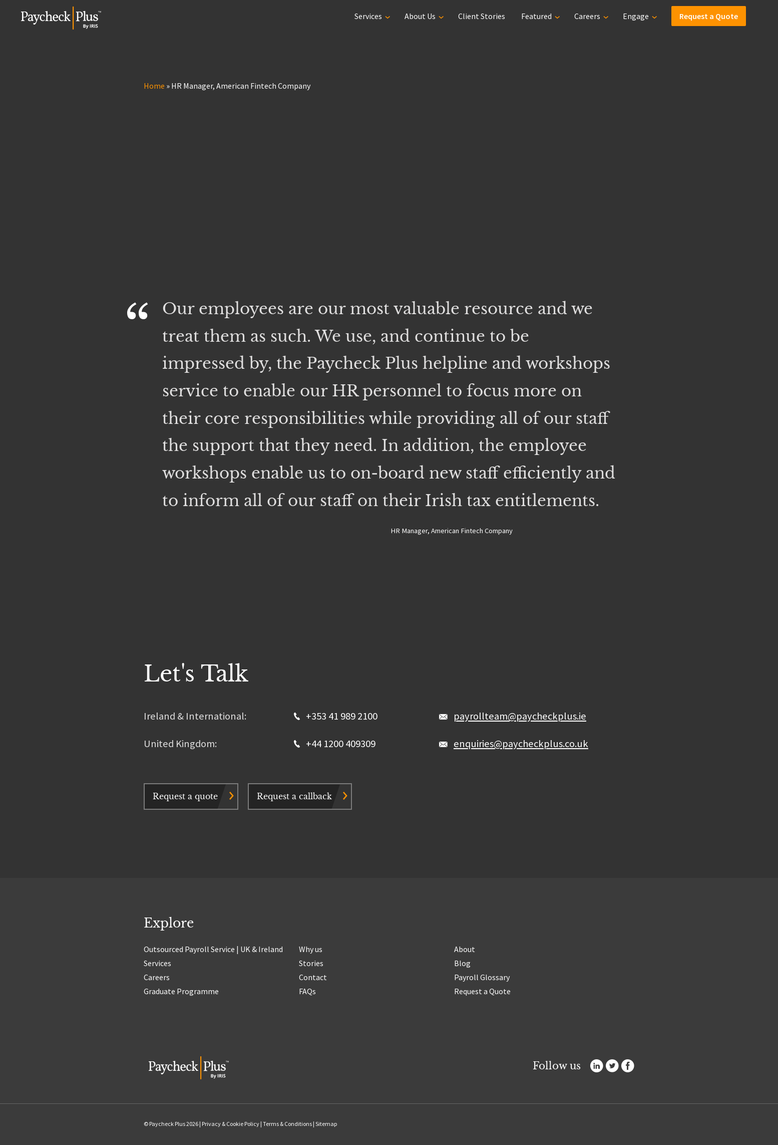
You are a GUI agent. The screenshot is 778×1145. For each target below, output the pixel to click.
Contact (313, 977)
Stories (311, 963)
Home (154, 86)
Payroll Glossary (482, 977)
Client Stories (481, 16)
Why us (310, 949)
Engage (636, 16)
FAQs (307, 991)
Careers (587, 16)
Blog (462, 963)
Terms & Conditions (287, 1123)
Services (368, 16)
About (464, 949)
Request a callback (294, 796)
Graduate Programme (181, 991)
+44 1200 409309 (334, 743)
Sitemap (326, 1123)
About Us (420, 16)
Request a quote (185, 796)
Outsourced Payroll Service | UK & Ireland (213, 949)
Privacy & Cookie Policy (230, 1123)
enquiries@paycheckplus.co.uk (521, 743)
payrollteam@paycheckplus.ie (520, 716)
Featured (536, 16)
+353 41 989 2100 (335, 716)
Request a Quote (708, 16)
